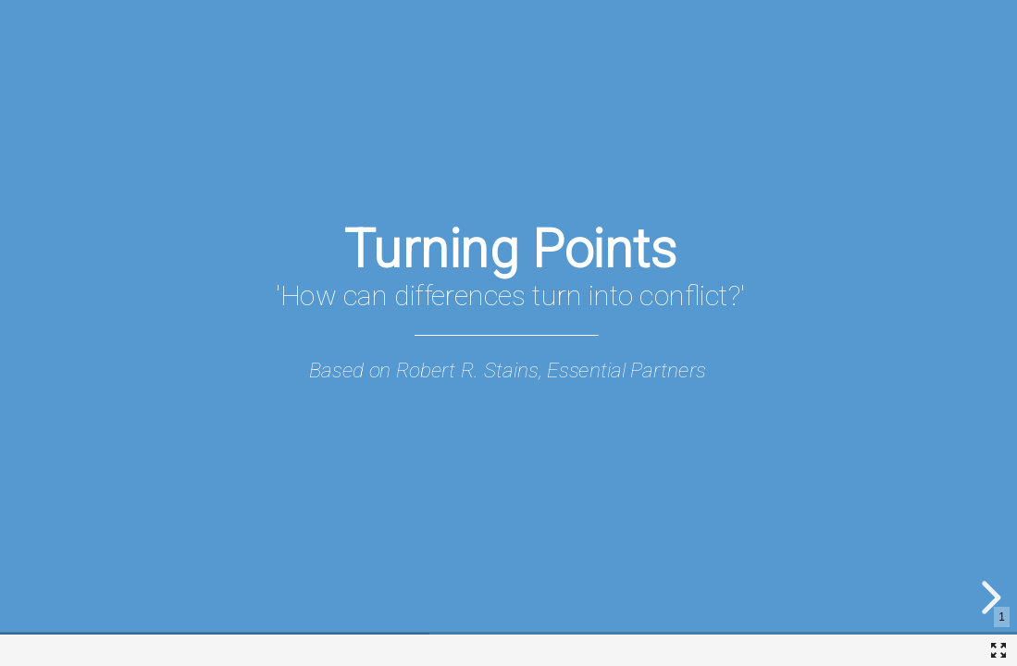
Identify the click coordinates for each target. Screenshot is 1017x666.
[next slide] (988, 597)
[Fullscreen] (998, 650)
